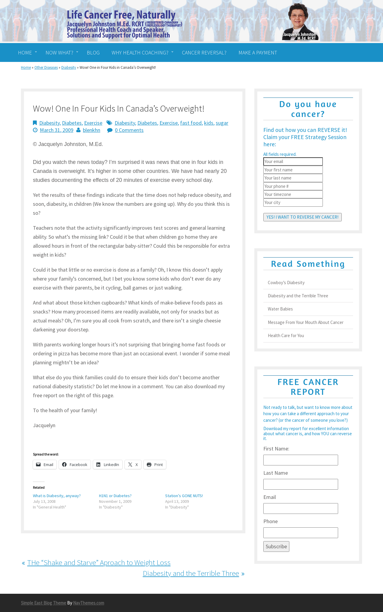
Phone (270, 521)
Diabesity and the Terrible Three (191, 573)
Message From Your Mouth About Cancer (306, 322)
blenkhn (91, 130)
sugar (222, 122)
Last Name (275, 472)
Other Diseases (46, 67)
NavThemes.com (88, 603)
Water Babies (280, 309)
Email (269, 497)
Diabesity (68, 67)
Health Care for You (286, 335)
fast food (191, 122)
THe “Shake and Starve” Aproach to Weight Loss (99, 562)
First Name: (276, 448)
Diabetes (72, 122)
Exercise (93, 122)
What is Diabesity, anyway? (57, 495)
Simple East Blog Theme (43, 603)
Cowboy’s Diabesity (286, 282)
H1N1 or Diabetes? (115, 495)
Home (26, 67)
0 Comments (129, 130)
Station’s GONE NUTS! (184, 495)
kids (208, 122)
